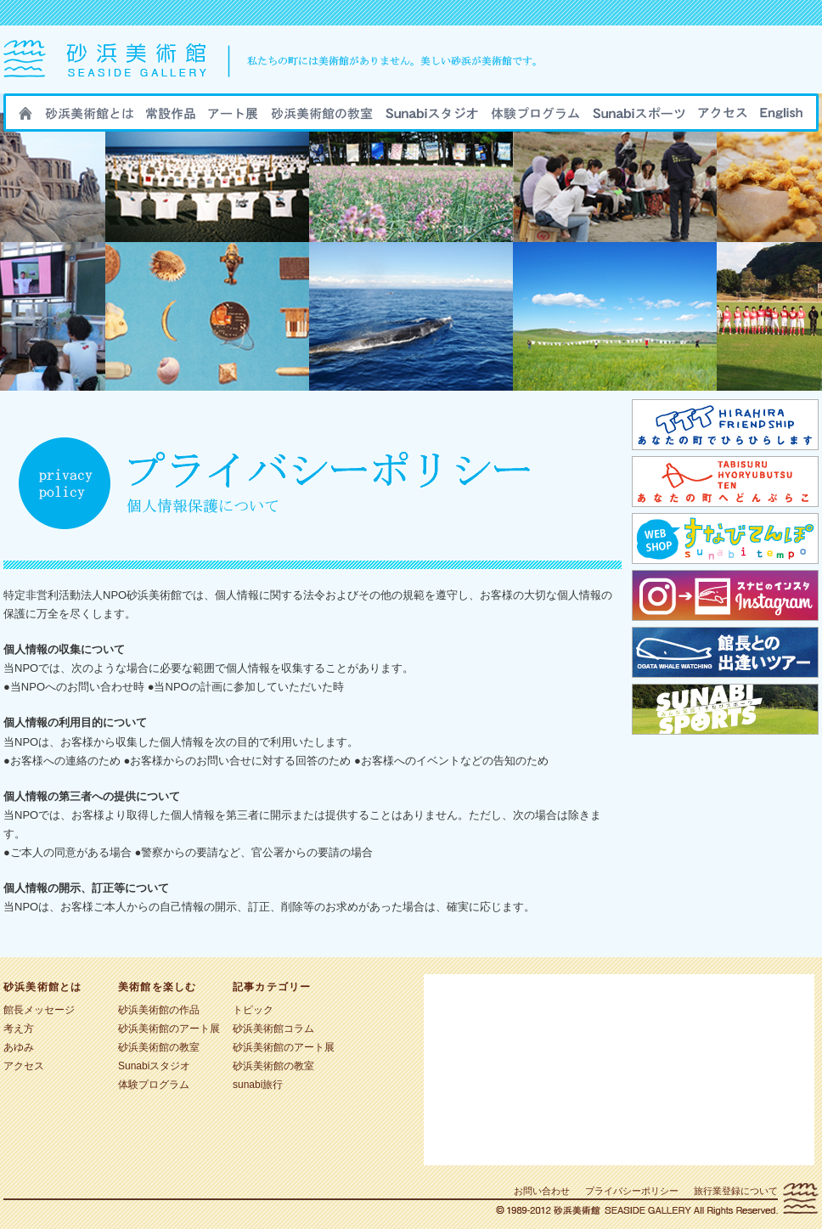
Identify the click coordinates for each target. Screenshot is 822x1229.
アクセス (722, 118)
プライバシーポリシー (631, 1191)
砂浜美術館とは (89, 118)
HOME (25, 118)
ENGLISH (781, 118)
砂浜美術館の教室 (322, 118)
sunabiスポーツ (639, 118)
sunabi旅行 (535, 118)
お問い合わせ (542, 1191)
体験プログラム (153, 1085)
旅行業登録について (736, 1191)
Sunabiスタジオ (432, 118)
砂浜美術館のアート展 (233, 118)
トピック (253, 1010)
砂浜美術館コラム (273, 1029)
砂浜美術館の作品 (170, 118)
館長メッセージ (39, 1010)
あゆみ (18, 1047)
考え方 (18, 1029)
